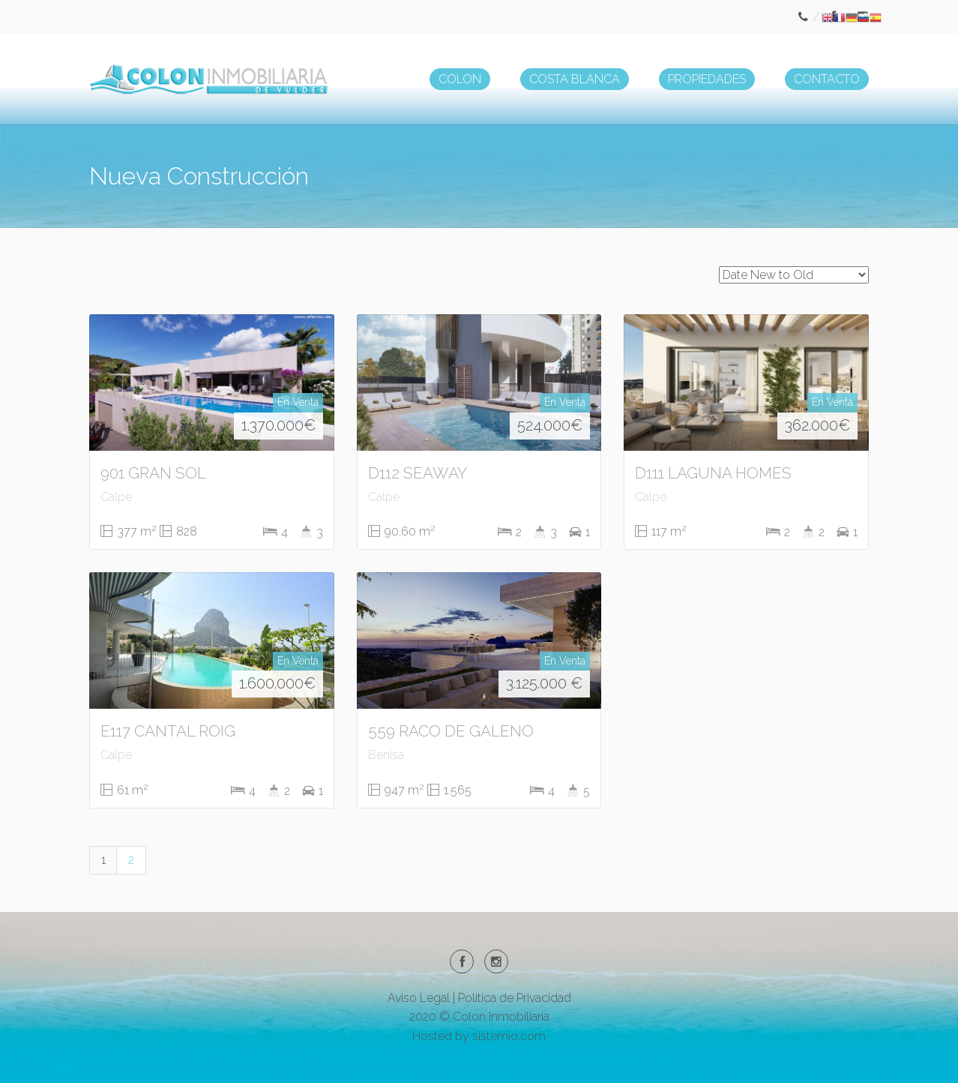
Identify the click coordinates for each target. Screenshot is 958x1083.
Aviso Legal (419, 998)
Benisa (386, 755)
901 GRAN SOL (153, 473)
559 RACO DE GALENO (451, 731)
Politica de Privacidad (514, 998)
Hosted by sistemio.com (479, 1036)
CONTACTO (827, 79)
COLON (460, 79)
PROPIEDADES (707, 79)
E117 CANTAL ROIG (167, 731)
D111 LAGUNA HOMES (713, 473)
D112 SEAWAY (417, 473)
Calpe (116, 497)
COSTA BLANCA (574, 79)
